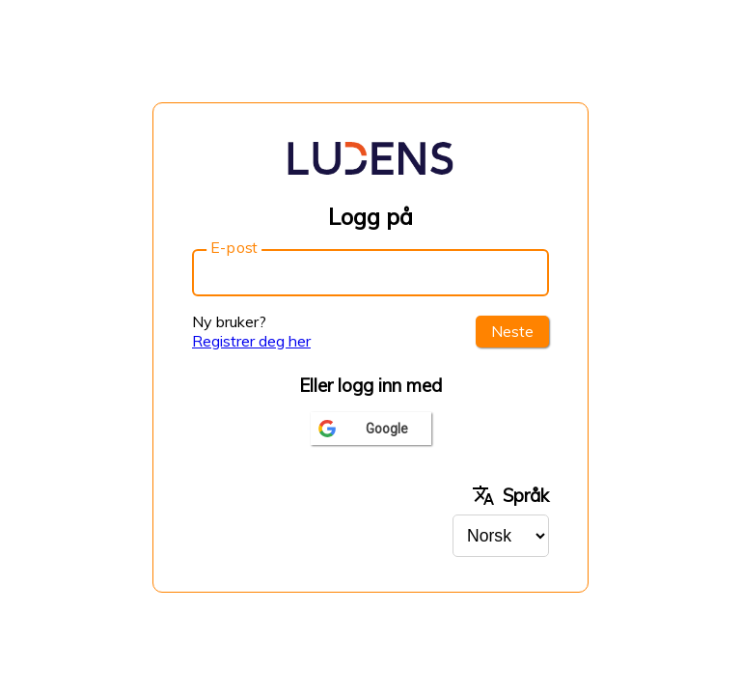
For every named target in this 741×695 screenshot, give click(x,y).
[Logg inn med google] (371, 428)
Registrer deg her (251, 340)
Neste (512, 331)
